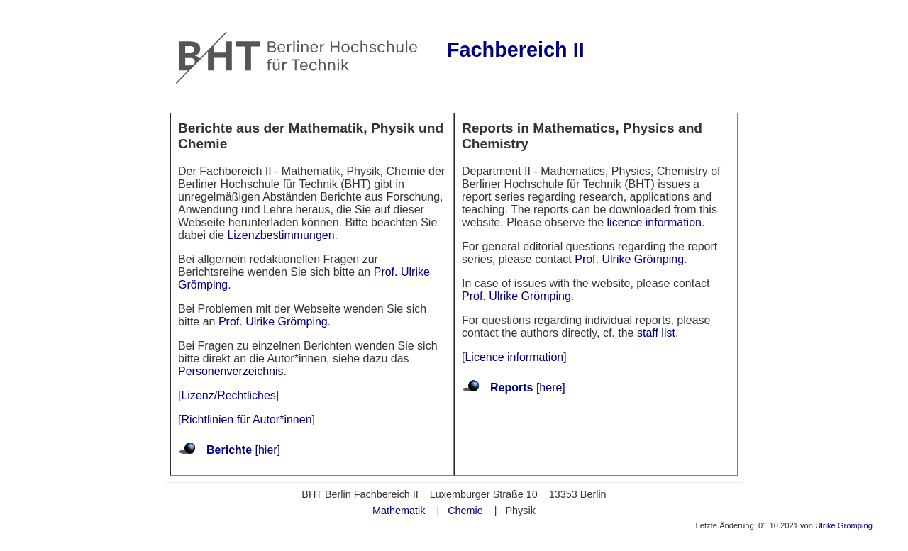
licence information (654, 222)
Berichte (229, 450)
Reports (511, 388)
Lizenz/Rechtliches (228, 395)
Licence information (514, 357)
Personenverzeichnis (231, 371)
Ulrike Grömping (844, 525)
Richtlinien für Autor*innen (246, 419)
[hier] (266, 450)
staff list (656, 333)
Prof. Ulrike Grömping (273, 322)
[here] (549, 388)
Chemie (465, 510)
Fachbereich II (516, 49)
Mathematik (398, 510)
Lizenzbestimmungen (280, 235)
